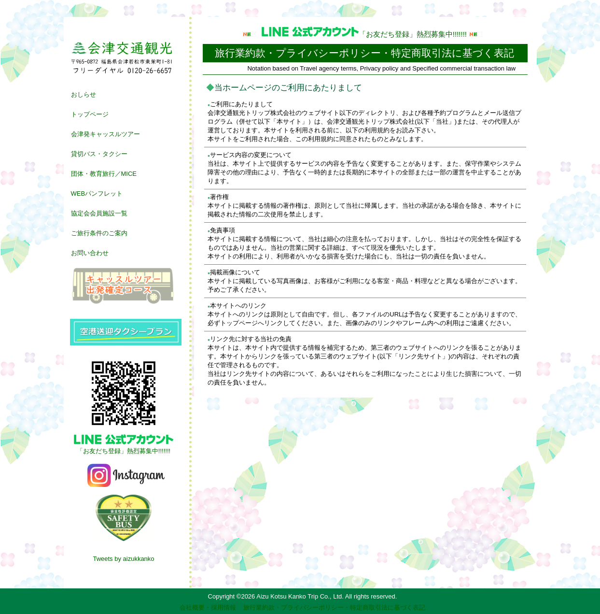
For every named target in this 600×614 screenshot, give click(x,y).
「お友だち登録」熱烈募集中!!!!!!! (365, 34)
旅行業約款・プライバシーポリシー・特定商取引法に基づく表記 (334, 607)
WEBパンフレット (97, 193)
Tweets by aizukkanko (123, 558)
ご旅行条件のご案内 (99, 233)
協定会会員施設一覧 (99, 213)
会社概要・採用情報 (208, 607)
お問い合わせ (90, 253)
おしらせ (83, 94)
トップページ (90, 114)
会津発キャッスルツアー (105, 134)
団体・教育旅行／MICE (104, 173)
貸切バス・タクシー (99, 153)
